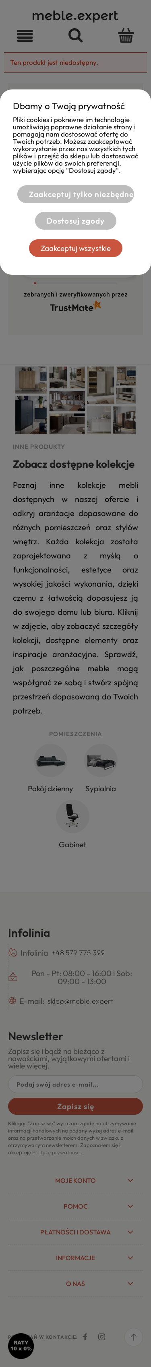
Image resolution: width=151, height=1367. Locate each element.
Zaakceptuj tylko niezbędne (81, 194)
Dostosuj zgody (76, 221)
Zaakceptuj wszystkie (76, 248)
